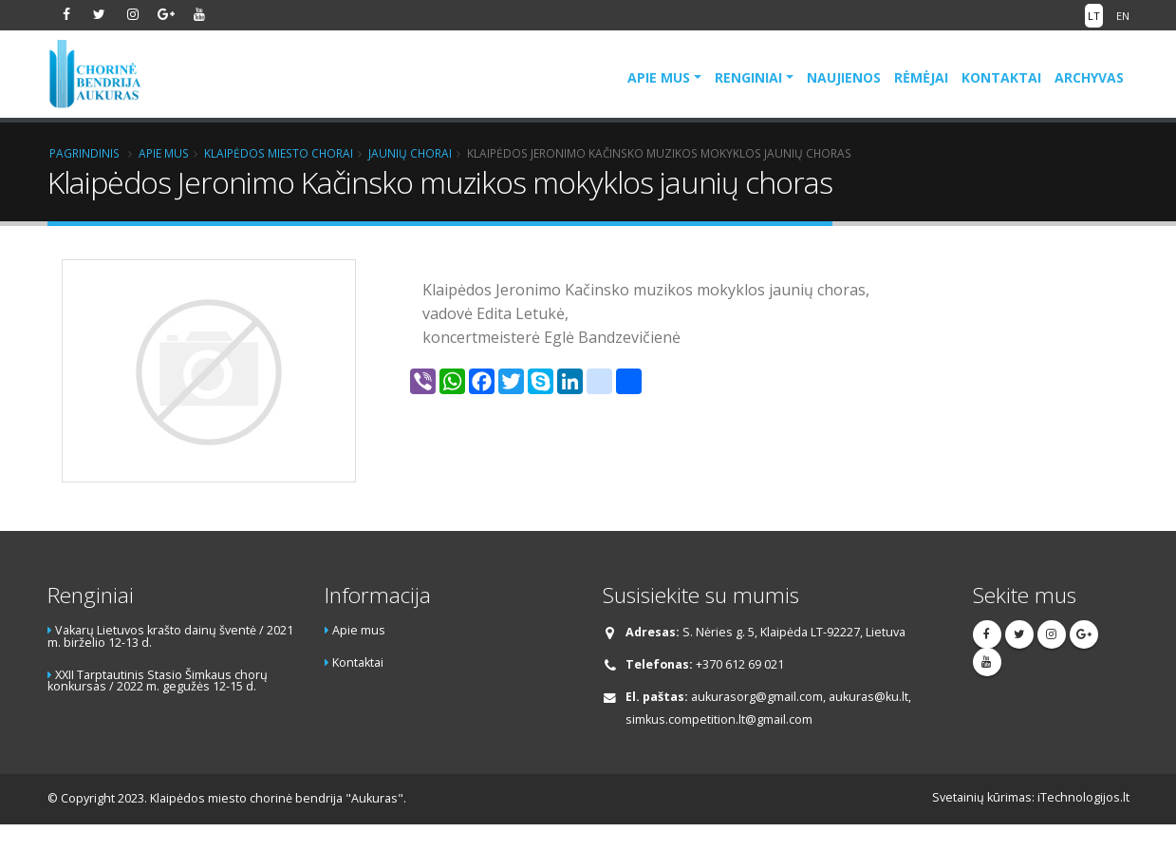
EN (1122, 16)
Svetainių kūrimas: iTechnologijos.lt (1030, 797)
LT (1094, 16)
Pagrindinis (84, 153)
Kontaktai (1001, 77)
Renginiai (748, 77)
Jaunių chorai (410, 153)
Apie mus (658, 77)
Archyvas (1089, 77)
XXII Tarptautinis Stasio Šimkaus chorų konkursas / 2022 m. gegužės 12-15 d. (157, 681)
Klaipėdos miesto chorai (278, 153)
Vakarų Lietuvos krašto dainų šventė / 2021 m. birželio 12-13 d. (170, 636)
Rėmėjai (921, 77)
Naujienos (844, 77)
